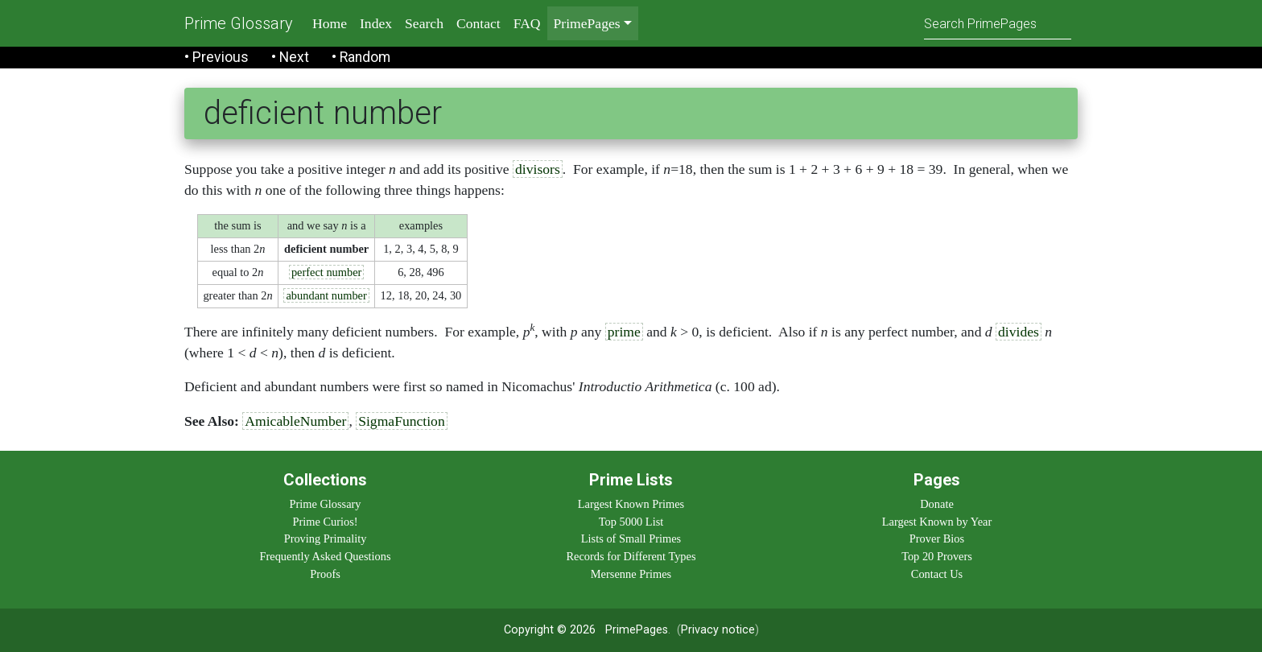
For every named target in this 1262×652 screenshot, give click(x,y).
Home (329, 23)
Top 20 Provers (936, 556)
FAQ (527, 23)
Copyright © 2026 (550, 630)
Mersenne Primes (631, 573)
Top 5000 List (631, 521)
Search (424, 23)
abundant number (326, 295)
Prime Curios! (324, 521)
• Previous (216, 57)
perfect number (326, 272)
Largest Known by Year (937, 521)
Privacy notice (718, 630)
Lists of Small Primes (631, 538)
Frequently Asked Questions (324, 556)
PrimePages (636, 630)
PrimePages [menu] (587, 23)
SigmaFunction (401, 421)
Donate (937, 503)
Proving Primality (325, 538)
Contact (478, 23)
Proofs (325, 573)
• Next (290, 57)
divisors (537, 169)
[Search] (997, 22)
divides (1018, 332)
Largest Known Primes (631, 503)
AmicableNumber (295, 421)
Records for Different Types (630, 556)
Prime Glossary (238, 23)
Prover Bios (936, 538)
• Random (361, 57)
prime (624, 332)
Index (376, 23)
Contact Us (937, 573)
